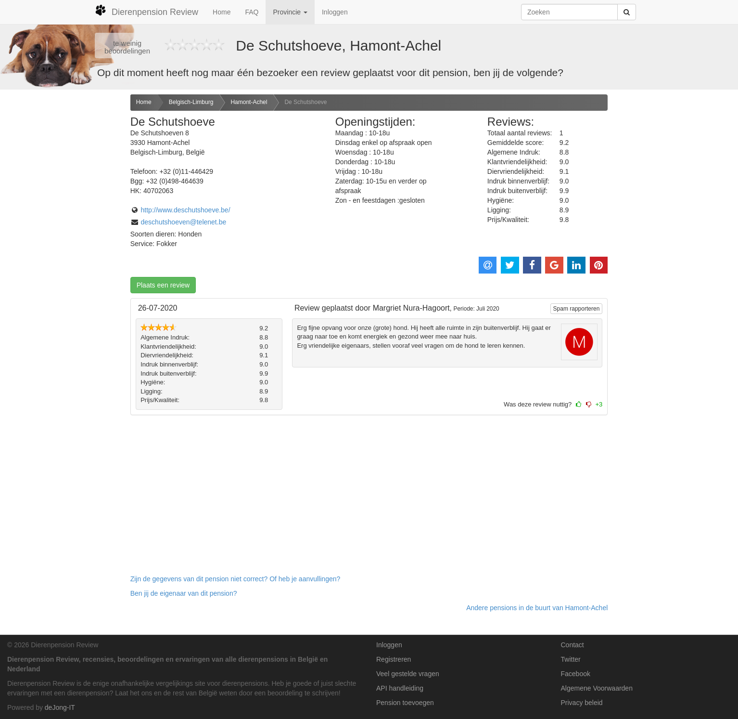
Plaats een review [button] (163, 285)
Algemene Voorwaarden (597, 688)
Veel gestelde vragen (407, 674)
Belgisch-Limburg (191, 102)
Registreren (393, 659)
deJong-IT (60, 707)
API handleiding (399, 688)
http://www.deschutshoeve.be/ (185, 210)
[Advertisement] (61, 246)
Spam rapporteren (576, 308)
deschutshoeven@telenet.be (184, 222)
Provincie (290, 12)
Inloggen (335, 12)
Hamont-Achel (248, 102)
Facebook (575, 674)
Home (221, 12)
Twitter (571, 659)
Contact (572, 645)
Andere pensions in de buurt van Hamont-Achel (537, 608)
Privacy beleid (582, 702)
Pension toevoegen (405, 702)
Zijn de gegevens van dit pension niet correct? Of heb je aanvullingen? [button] (235, 579)
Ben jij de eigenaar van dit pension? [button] (183, 593)
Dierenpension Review (146, 10)
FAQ (251, 12)
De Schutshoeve (305, 102)
